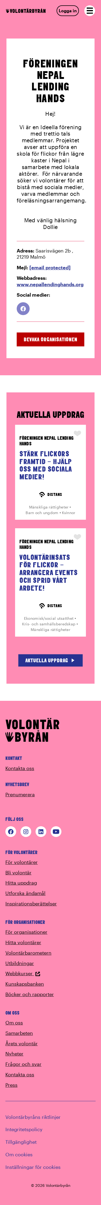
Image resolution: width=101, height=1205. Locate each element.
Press (11, 1085)
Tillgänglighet (21, 1142)
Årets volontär (21, 1043)
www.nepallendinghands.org (50, 284)
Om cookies (19, 1154)
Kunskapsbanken (24, 984)
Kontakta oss (19, 768)
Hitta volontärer (23, 942)
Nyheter (14, 1054)
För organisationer (26, 932)
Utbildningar (19, 963)
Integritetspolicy (24, 1129)
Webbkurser (22, 973)
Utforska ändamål (25, 893)
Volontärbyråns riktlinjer (33, 1117)
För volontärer (21, 862)
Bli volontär (18, 872)
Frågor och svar (23, 1064)
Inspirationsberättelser (31, 903)
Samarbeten (19, 1033)
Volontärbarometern (28, 953)
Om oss (14, 1023)
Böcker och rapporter (29, 994)
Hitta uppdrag (21, 883)
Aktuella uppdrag (50, 660)
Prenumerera (20, 794)
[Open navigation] (89, 10)
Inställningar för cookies (33, 1167)
